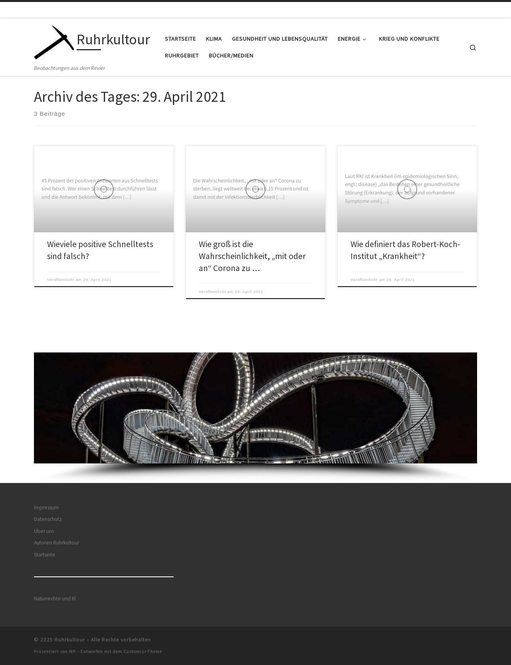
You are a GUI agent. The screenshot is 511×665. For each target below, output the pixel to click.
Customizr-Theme (142, 651)
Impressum (46, 507)
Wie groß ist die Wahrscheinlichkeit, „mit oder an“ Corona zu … (252, 256)
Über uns (44, 531)
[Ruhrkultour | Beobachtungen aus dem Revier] (54, 41)
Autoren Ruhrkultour (56, 542)
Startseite (44, 554)
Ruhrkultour (70, 639)
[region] (255, 417)
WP (72, 651)
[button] (255, 407)
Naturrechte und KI (55, 598)
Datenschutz (48, 519)
